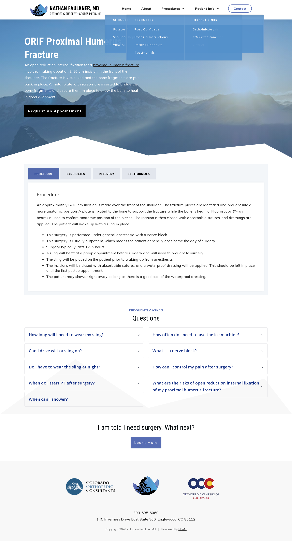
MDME (182, 529)
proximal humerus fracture (116, 65)
